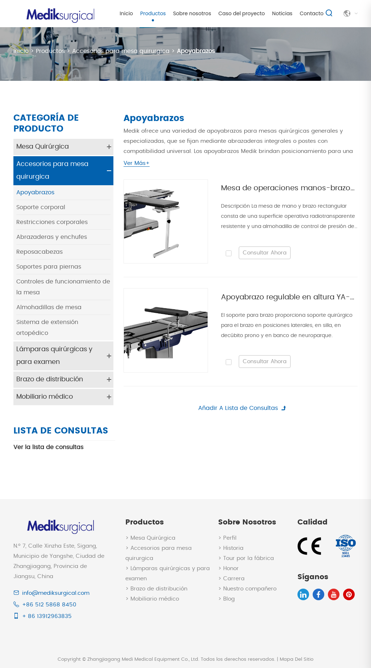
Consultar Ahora (265, 252)
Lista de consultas (60, 430)
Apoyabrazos (196, 51)
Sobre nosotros (192, 13)
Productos (153, 13)
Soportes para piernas (48, 266)
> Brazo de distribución (156, 588)
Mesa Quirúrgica (42, 146)
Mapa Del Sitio (296, 658)
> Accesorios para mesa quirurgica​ (158, 552)
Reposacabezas (39, 251)
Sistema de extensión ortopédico (47, 327)
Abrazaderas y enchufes (51, 237)
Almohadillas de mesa (49, 307)
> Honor (228, 568)
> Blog (226, 598)
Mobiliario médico (44, 396)
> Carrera (231, 578)
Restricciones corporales (52, 222)
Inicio (126, 13)
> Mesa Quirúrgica (150, 537)
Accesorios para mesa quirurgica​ (121, 51)
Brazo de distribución (49, 379)
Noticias (282, 13)
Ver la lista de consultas (48, 446)
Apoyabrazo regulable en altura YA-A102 (289, 297)
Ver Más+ (137, 163)
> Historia (230, 547)
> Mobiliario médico (152, 598)
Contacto (312, 13)
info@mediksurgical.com (55, 592)
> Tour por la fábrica (246, 557)
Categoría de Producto (46, 123)
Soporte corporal (40, 207)
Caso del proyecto (241, 13)
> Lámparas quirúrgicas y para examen (167, 573)
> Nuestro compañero (247, 588)
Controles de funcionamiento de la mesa (63, 286)
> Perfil (227, 537)
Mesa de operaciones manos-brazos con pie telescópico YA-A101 (289, 188)
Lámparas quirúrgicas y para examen (54, 355)
